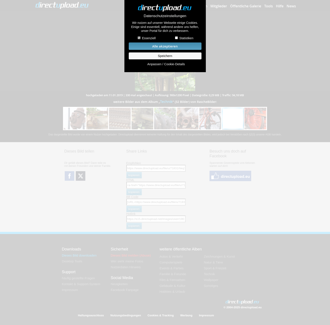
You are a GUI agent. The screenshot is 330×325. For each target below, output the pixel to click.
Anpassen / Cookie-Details (166, 64)
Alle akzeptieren (165, 46)
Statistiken (186, 38)
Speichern (165, 56)
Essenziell (149, 38)
